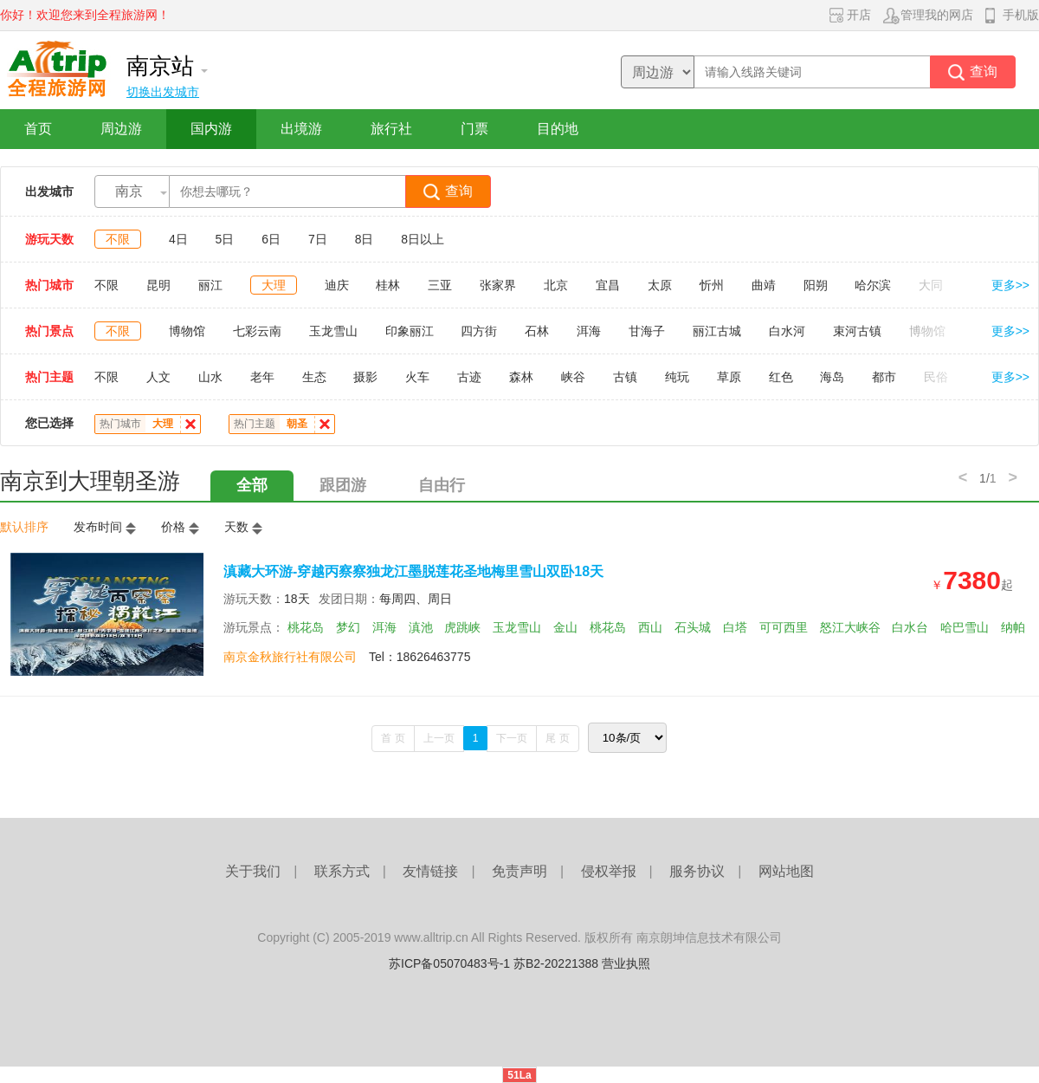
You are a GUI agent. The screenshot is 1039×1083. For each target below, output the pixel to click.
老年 (262, 377)
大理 (273, 285)
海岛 (832, 377)
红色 (781, 377)
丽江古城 (717, 331)
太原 (660, 285)
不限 (118, 239)
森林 (521, 377)
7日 (317, 239)
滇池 (421, 627)
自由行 (441, 485)
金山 (565, 627)
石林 (537, 331)
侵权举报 (608, 871)
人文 (158, 377)
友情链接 (430, 871)
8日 (364, 239)
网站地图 (786, 871)
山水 (210, 377)
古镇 (625, 377)
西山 (650, 627)
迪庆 (337, 285)
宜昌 (608, 285)
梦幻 (348, 627)
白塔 (735, 627)
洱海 (589, 331)
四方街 (479, 331)
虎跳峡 (462, 627)
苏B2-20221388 (555, 963)
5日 (225, 239)
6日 (271, 239)
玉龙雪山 (333, 331)
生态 (314, 377)
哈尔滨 (873, 285)
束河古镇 (857, 331)
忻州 (712, 285)
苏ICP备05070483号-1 (449, 963)
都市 (884, 377)
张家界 (498, 285)
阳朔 (815, 285)
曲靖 (764, 285)
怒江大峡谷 (850, 627)
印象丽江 (409, 331)
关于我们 (253, 871)
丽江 (210, 285)
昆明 (158, 285)
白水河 (787, 331)
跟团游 (342, 485)
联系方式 (342, 871)
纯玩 (677, 377)
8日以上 (422, 239)
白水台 (910, 627)
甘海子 (647, 331)
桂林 (388, 285)
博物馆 (187, 331)
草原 (729, 377)
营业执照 (626, 963)
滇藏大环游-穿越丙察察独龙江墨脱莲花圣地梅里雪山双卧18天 (413, 571)
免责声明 (519, 871)
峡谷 (573, 377)
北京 (556, 285)
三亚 (440, 285)
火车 (417, 377)
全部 (252, 485)
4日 (178, 239)
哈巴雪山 (964, 627)
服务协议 (697, 871)
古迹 (469, 377)
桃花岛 (305, 627)
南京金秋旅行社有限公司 (290, 657)
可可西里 (783, 627)
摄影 (365, 377)
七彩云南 (257, 331)
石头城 (692, 627)
